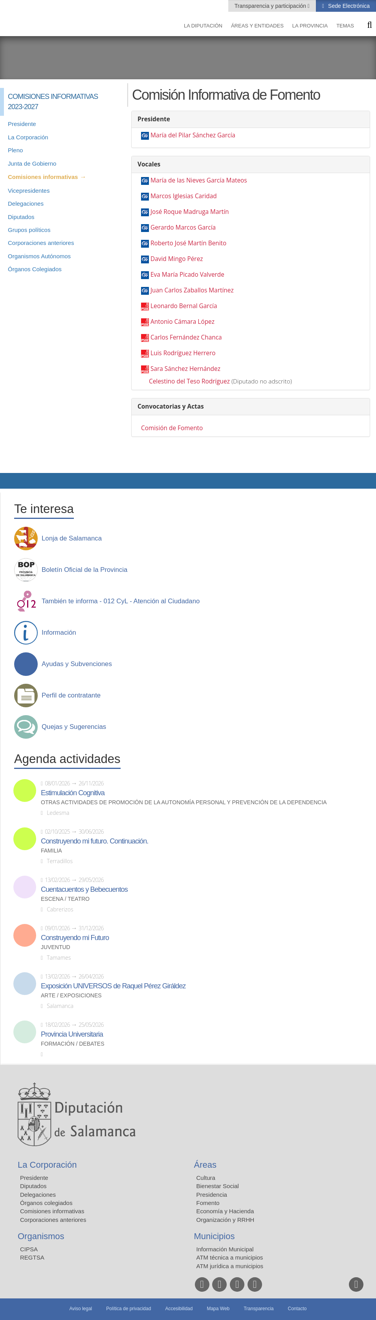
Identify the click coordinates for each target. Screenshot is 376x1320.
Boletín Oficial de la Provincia (84, 569)
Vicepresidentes (29, 190)
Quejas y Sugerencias (74, 726)
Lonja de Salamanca (72, 538)
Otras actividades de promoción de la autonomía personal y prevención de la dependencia (184, 802)
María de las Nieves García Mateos (198, 180)
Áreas (205, 1165)
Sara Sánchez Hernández (185, 369)
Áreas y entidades (257, 26)
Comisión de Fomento (172, 428)
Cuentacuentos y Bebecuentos (84, 889)
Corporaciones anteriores (41, 242)
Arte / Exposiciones (71, 996)
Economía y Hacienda (225, 1211)
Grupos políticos (29, 229)
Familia (51, 851)
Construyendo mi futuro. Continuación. (94, 841)
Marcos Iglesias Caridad (183, 196)
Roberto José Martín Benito (188, 243)
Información (59, 632)
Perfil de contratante (71, 695)
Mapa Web (218, 1308)
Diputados (21, 217)
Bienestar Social (217, 1186)
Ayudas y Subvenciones (77, 664)
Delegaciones (26, 203)
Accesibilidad (179, 1308)
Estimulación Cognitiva (73, 793)
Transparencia (258, 1308)
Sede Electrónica (348, 6)
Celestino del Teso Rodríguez (189, 381)
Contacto (297, 1308)
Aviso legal (80, 1308)
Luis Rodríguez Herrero (182, 353)
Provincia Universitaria (72, 1034)
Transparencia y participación (271, 6)
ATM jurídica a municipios (230, 1266)
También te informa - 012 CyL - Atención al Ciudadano (121, 601)
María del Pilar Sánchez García (192, 135)
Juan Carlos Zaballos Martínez (192, 290)
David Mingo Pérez (176, 259)
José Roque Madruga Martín (189, 212)
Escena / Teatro (65, 899)
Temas (345, 26)
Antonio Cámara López (182, 322)
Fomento (208, 1203)
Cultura (205, 1177)
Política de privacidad (128, 1308)
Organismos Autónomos (39, 256)
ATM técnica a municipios (229, 1257)
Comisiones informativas (43, 176)
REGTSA (32, 1257)
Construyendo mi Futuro (75, 938)
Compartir (10, 481)
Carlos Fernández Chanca (186, 337)
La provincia (310, 26)
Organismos (41, 1236)
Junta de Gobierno (32, 163)
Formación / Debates (73, 1044)
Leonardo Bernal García (183, 306)
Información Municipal (225, 1249)
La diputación (203, 26)
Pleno (15, 150)
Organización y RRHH (225, 1219)
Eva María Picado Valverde (187, 274)
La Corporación (28, 137)
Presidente (22, 123)
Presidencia (211, 1194)
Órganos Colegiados (35, 269)
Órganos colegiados (46, 1203)
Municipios (214, 1236)
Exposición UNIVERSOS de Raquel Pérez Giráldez (113, 986)
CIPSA (29, 1249)
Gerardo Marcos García (183, 227)
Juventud (55, 947)
